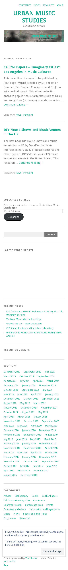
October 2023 (11, 390)
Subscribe (13, 217)
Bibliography (21, 496)
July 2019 (8, 439)
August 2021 (28, 412)
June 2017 (38, 466)
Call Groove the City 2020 (17, 500)
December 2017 (47, 457)
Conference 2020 (34, 505)
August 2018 (51, 448)
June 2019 (22, 439)
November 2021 (49, 407)
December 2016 (29, 475)
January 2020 (29, 430)
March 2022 (40, 403)
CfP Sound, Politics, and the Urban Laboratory (29, 328)
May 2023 (22, 394)
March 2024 (53, 381)
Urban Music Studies (34, 17)
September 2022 (50, 398)
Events (37, 5)
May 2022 (25, 403)
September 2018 (32, 448)
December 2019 (47, 430)
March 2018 (51, 452)
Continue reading (16, 104)
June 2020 (9, 425)
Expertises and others (15, 509)
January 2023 (52, 394)
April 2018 (36, 452)
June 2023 (9, 394)
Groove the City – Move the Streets (24, 323)
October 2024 (26, 376)
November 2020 (12, 421)
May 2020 (22, 425)
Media (7, 513)
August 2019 (51, 434)
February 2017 (41, 470)
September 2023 (30, 390)
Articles (7, 496)
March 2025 (10, 376)
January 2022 (10, 407)
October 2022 (31, 398)
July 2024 (24, 381)
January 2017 (10, 475)
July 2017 (24, 466)
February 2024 (11, 385)
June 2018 (9, 452)
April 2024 (38, 381)
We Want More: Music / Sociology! (23, 319)
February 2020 (11, 430)
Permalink (28, 115)
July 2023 (47, 390)
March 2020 (51, 425)
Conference (24, 5)
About (60, 5)
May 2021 (43, 412)
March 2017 (24, 470)
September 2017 (50, 461)
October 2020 (31, 421)
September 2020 (50, 421)
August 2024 (10, 381)
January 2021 (40, 416)
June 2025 (50, 372)
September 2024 (46, 376)
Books (35, 496)
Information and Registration (45, 509)
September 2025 (32, 372)
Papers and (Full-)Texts (35, 513)
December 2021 (29, 407)
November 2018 (12, 448)
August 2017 (10, 466)
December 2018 (47, 443)
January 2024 (29, 385)
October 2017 (31, 461)
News (18, 115)
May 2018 (22, 452)
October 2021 (11, 412)
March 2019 (50, 439)
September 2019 (32, 434)
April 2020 (36, 425)
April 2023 (36, 394)
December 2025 (12, 372)
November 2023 (47, 385)
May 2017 (52, 466)
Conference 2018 (12, 505)
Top (6, 565)
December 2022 (12, 398)
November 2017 (12, 461)
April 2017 (9, 470)
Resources (48, 5)
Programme (10, 518)
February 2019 (11, 443)
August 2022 (10, 403)
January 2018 (29, 457)
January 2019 (29, 443)
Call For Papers (49, 496)
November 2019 (12, 434)
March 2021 (24, 416)
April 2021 (9, 416)
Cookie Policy (17, 545)
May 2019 (35, 439)
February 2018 (11, 457)
